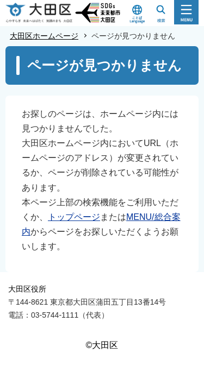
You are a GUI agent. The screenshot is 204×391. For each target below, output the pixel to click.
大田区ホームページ (44, 35)
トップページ (74, 217)
